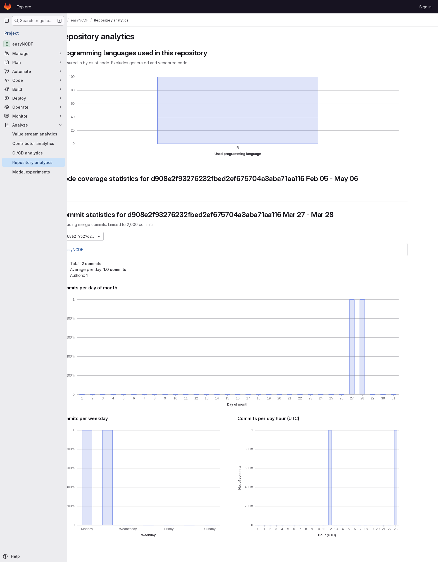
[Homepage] (7, 6)
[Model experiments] (33, 171)
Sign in (425, 6)
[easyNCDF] (33, 43)
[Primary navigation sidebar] (6, 20)
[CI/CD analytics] (33, 152)
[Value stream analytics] (33, 133)
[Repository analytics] (33, 162)
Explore (24, 6)
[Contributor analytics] (33, 143)
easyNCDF (93, 249)
